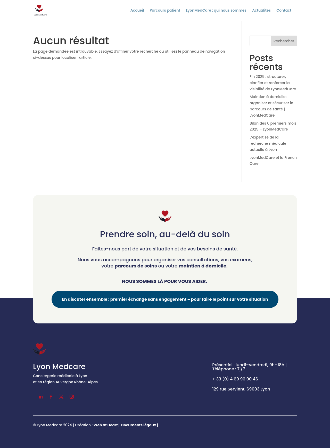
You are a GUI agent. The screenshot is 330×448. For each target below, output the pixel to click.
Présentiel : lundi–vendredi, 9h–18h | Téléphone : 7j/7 (249, 367)
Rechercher (284, 41)
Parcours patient (165, 11)
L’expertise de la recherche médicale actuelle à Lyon (268, 143)
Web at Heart (106, 425)
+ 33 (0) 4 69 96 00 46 (235, 379)
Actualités (261, 11)
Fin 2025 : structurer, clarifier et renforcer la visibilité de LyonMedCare (273, 83)
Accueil (137, 11)
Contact (283, 11)
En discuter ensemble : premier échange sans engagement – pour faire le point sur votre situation (165, 299)
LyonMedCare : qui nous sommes (216, 11)
